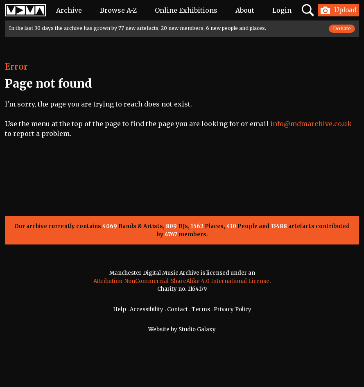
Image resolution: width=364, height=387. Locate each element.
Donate (342, 28)
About (244, 10)
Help (119, 309)
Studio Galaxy (197, 329)
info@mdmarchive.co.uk (311, 124)
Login (282, 10)
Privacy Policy (232, 309)
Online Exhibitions (186, 10)
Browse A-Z (118, 10)
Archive (69, 10)
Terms (201, 309)
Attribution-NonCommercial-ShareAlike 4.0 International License (181, 281)
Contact (177, 309)
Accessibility (146, 309)
